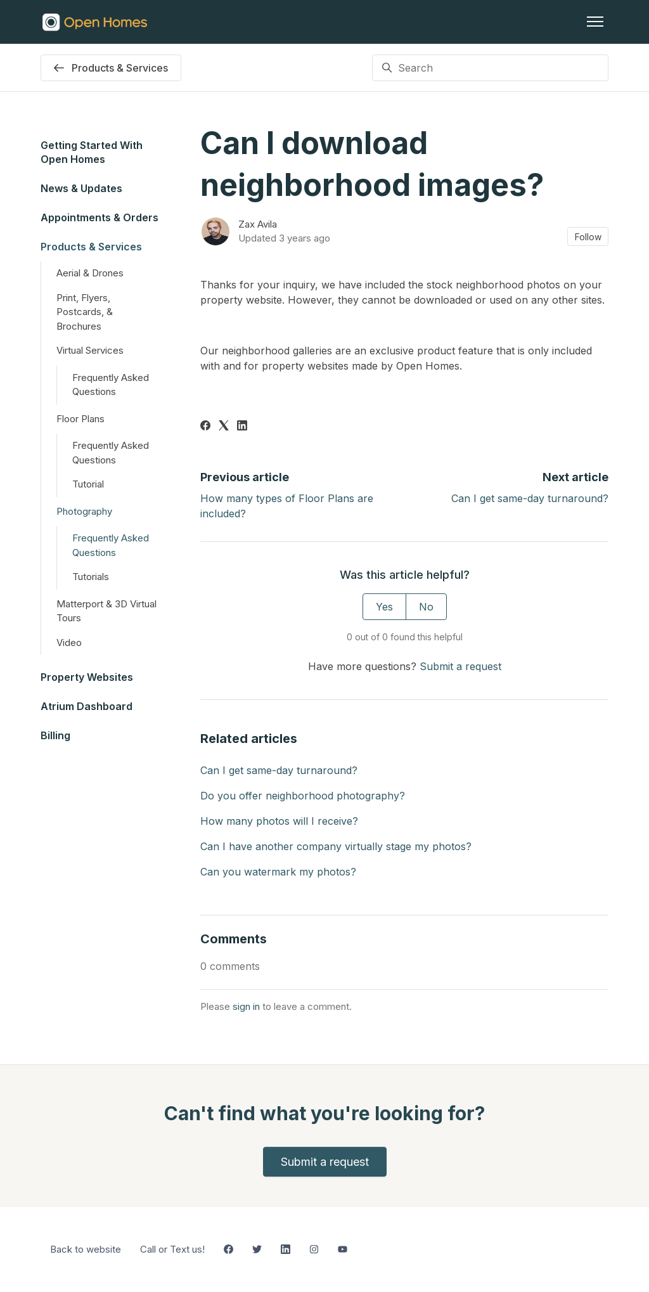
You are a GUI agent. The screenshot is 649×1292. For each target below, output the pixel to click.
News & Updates (81, 188)
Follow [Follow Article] (588, 236)
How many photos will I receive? (279, 821)
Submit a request (460, 666)
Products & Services (91, 246)
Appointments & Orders (99, 217)
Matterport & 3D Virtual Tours (106, 611)
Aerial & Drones (90, 273)
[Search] (490, 68)
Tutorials (90, 577)
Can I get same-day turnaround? (529, 498)
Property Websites (87, 677)
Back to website (85, 1249)
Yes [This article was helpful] (384, 606)
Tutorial (88, 484)
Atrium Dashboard (86, 706)
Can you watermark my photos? (278, 871)
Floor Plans (80, 419)
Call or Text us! (172, 1249)
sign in (246, 1006)
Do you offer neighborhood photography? (302, 795)
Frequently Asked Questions (110, 384)
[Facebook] (205, 426)
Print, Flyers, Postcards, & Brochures (84, 312)
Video (69, 642)
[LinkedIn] (242, 426)
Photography (84, 511)
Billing (55, 735)
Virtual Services (90, 350)
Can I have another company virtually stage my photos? (336, 846)
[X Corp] (224, 426)
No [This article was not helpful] (426, 606)
